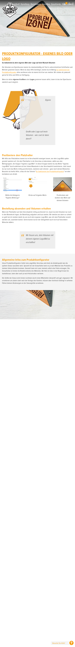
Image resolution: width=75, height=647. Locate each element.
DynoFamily (56, 4)
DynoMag (46, 4)
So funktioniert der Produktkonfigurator (50, 171)
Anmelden (72, 3)
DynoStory (25, 4)
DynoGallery (36, 4)
